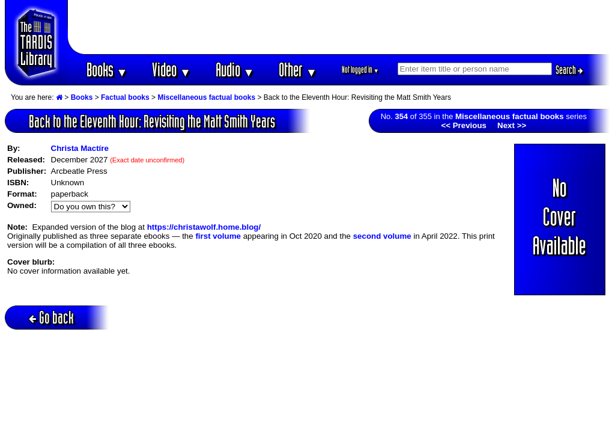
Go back (51, 317)
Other (298, 69)
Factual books (125, 97)
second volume (382, 236)
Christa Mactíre (80, 148)
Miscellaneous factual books (206, 97)
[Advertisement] (339, 27)
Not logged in (361, 69)
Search (569, 69)
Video (171, 69)
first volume (218, 236)
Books (107, 69)
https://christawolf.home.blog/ (204, 227)
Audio (235, 69)
